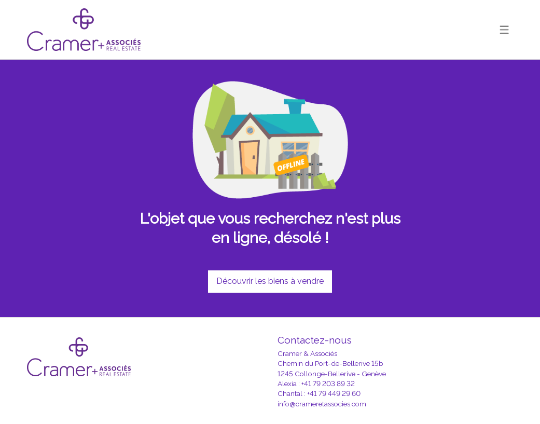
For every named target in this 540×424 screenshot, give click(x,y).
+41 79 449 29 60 (334, 393)
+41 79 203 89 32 (328, 383)
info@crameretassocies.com (322, 404)
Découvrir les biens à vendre (270, 281)
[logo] (84, 29)
